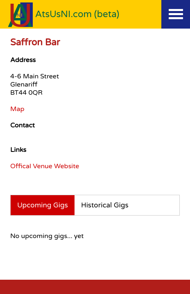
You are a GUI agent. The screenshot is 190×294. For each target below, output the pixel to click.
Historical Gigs (105, 205)
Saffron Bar (35, 42)
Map (17, 109)
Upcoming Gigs (42, 205)
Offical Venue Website (44, 166)
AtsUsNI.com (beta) (77, 14)
